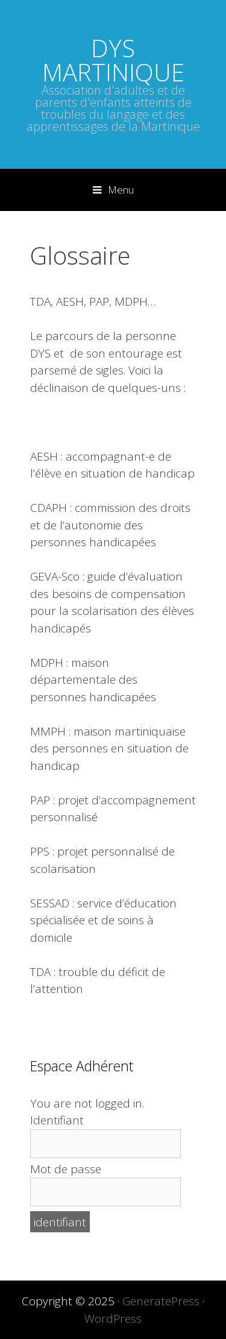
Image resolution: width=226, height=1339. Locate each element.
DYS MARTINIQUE (113, 60)
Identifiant (57, 1120)
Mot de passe (65, 1169)
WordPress (113, 1318)
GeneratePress (160, 1301)
